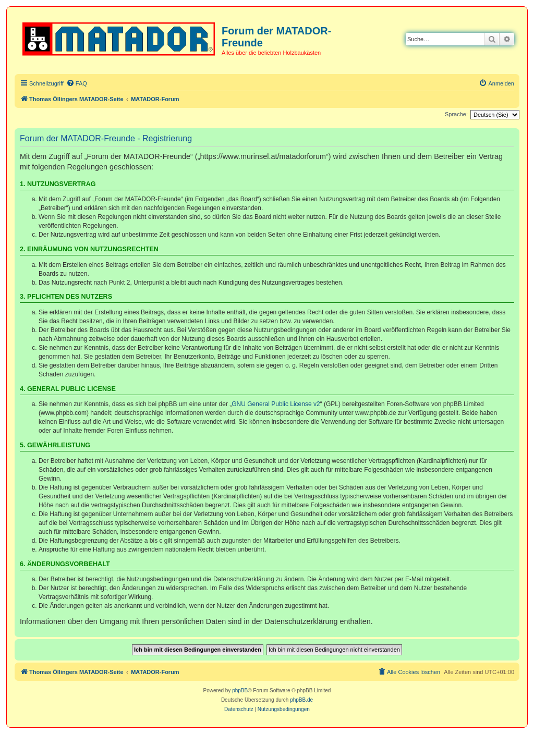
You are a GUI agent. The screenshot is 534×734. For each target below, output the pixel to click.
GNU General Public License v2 (276, 404)
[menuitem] (76, 83)
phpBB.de (301, 700)
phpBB (240, 690)
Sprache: (456, 114)
